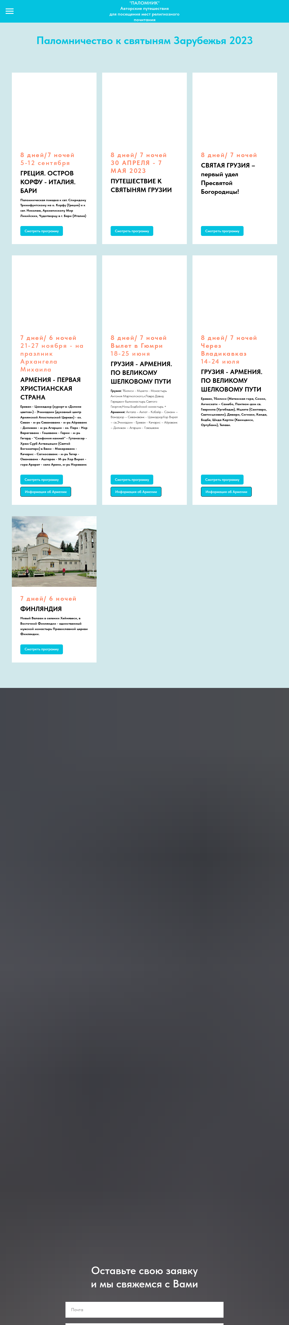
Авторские (131, 8)
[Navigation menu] (10, 11)
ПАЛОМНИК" (145, 3)
